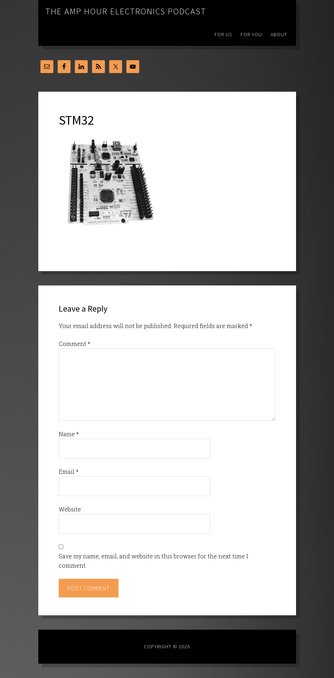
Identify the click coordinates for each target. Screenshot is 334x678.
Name (69, 434)
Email (68, 471)
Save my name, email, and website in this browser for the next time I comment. (153, 560)
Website (70, 509)
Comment (74, 343)
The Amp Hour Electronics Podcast (125, 11)
